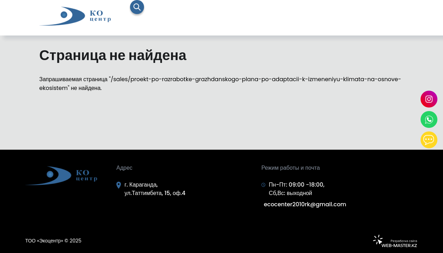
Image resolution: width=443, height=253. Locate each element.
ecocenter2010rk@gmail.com (305, 204)
